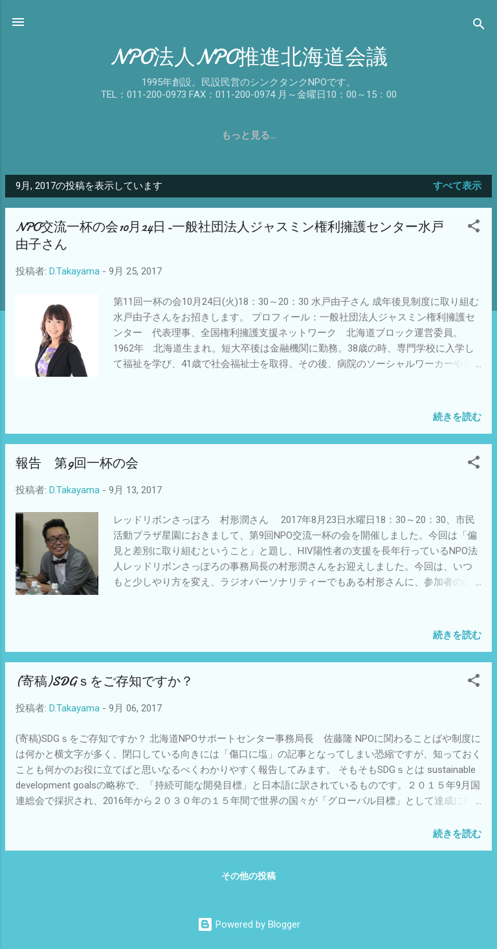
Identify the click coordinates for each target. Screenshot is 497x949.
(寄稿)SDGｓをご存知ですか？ (104, 681)
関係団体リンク (378, 135)
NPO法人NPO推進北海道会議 (249, 57)
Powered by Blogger (248, 924)
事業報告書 (214, 135)
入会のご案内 (291, 135)
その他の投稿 (248, 876)
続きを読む (457, 417)
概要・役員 (142, 135)
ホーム (37, 135)
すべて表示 (457, 186)
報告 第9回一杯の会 (77, 463)
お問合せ (454, 135)
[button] (473, 228)
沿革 (85, 135)
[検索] (479, 26)
